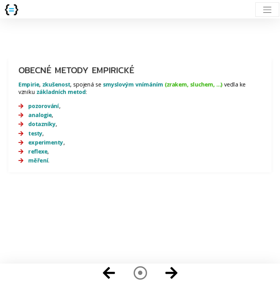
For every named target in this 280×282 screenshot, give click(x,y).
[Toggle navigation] (267, 9)
